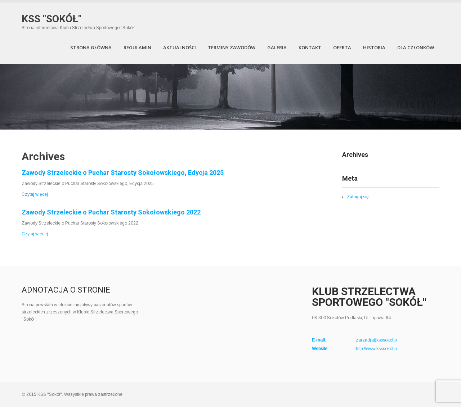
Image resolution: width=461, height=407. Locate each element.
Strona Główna (91, 47)
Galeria (277, 47)
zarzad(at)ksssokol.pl (377, 340)
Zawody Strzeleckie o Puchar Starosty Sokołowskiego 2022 (111, 212)
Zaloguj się (358, 196)
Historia (374, 47)
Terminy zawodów (231, 47)
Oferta (342, 47)
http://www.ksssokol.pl (377, 348)
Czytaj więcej (35, 194)
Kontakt (310, 47)
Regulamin (137, 47)
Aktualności (179, 47)
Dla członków (415, 47)
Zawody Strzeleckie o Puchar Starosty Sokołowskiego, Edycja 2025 (123, 172)
